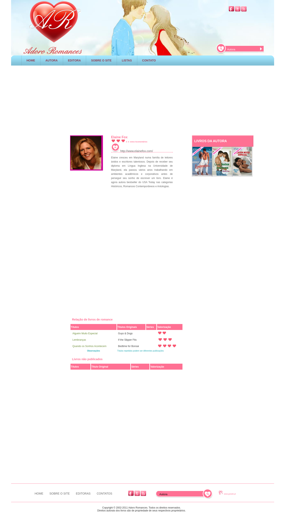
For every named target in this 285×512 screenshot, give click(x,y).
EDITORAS (83, 493)
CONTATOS (104, 493)
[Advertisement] (142, 99)
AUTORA (51, 60)
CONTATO (149, 60)
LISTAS (127, 60)
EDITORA (74, 60)
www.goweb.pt (230, 494)
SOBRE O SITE (101, 60)
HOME (31, 60)
